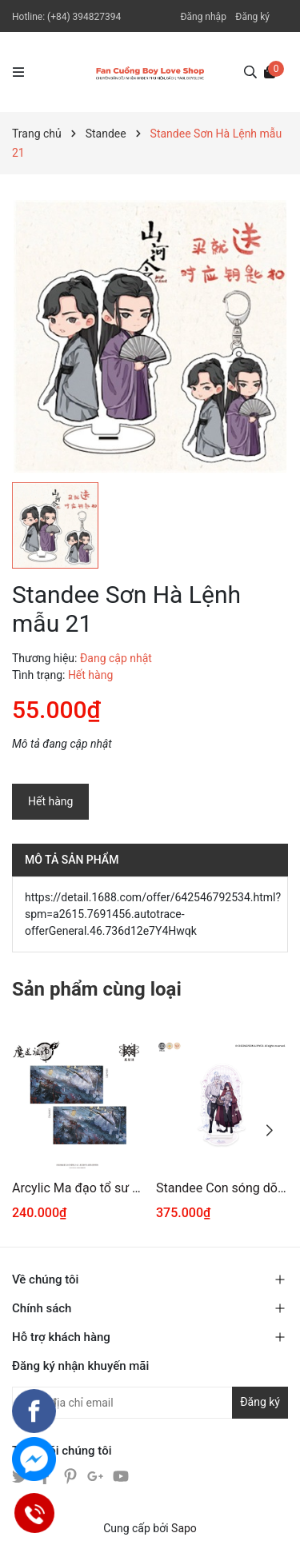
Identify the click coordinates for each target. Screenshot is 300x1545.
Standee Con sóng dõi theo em (222, 1188)
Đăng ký (252, 16)
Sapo (184, 1528)
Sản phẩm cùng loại (97, 989)
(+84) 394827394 (84, 16)
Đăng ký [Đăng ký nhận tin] (260, 1401)
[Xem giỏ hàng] (269, 71)
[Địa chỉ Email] (150, 1403)
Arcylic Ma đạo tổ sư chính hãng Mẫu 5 (78, 1188)
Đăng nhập (203, 16)
